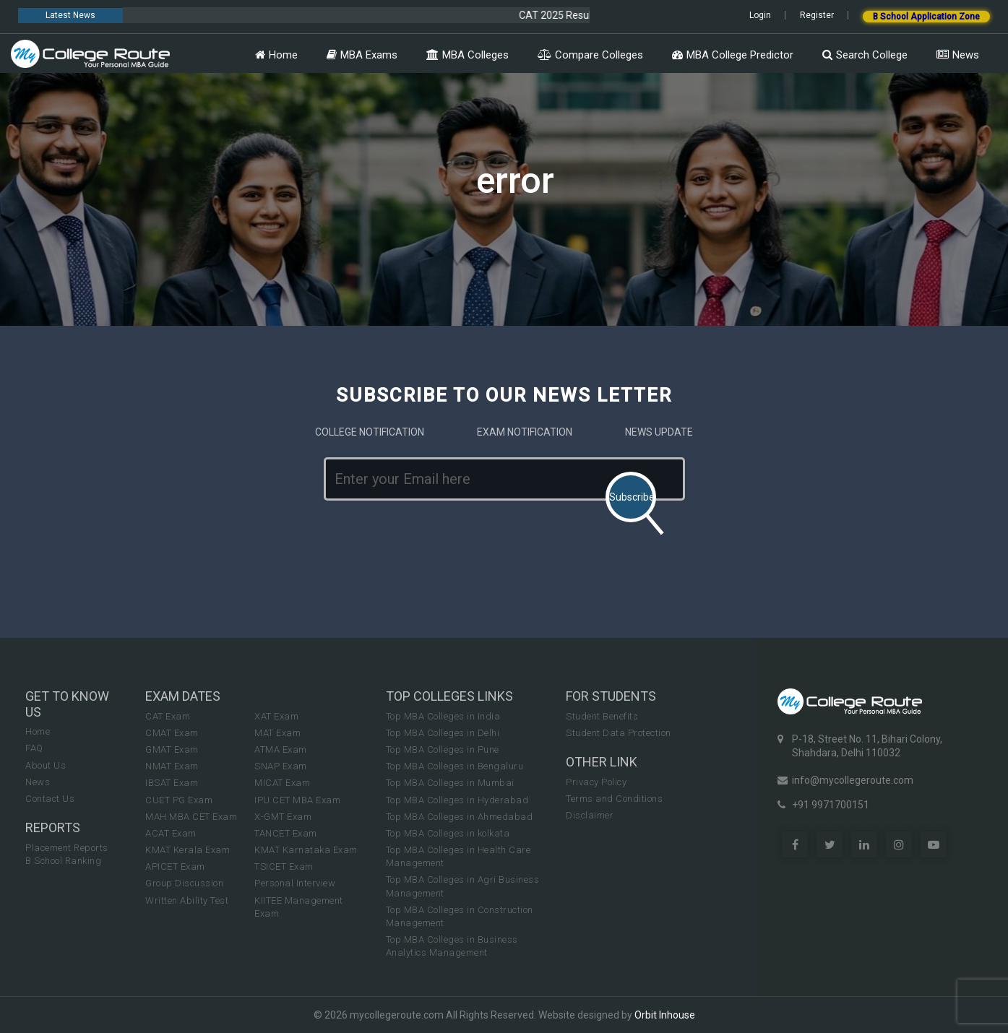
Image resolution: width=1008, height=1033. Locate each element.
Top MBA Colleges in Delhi (443, 732)
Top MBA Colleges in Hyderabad (457, 800)
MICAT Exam (282, 782)
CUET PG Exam (178, 800)
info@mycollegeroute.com (852, 780)
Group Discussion (184, 883)
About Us (45, 765)
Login (760, 15)
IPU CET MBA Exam (297, 800)
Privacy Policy (596, 782)
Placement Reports (66, 847)
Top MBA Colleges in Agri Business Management (463, 886)
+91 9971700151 (830, 805)
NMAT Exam (172, 766)
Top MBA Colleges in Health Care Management (458, 856)
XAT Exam (276, 716)
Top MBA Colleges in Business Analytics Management (452, 946)
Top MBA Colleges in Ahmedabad (459, 816)
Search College (865, 54)
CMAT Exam (172, 732)
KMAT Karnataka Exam (306, 849)
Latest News (70, 15)
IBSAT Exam (171, 782)
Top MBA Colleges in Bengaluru (455, 766)
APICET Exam (175, 866)
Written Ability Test (186, 900)
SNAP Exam (280, 766)
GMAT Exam (172, 749)
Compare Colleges (590, 54)
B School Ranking (63, 860)
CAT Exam (167, 716)
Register (817, 15)
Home (276, 54)
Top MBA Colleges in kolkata (448, 833)
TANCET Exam (285, 833)
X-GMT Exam (282, 816)
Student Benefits (602, 716)
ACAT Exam (171, 833)
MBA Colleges (467, 54)
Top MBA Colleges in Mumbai (450, 782)
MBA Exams (362, 54)
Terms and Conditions (614, 798)
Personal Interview (294, 883)
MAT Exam (277, 732)
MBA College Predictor (732, 54)
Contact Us (49, 798)
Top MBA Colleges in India (443, 716)
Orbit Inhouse (664, 1015)
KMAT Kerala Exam (187, 849)
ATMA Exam (280, 749)
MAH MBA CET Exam (191, 816)
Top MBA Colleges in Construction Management (459, 916)
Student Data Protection (618, 732)
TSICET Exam (284, 866)
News (957, 54)
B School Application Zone (926, 17)
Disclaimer (589, 815)
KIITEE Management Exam (298, 907)
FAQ (34, 748)
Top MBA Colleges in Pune (442, 749)
